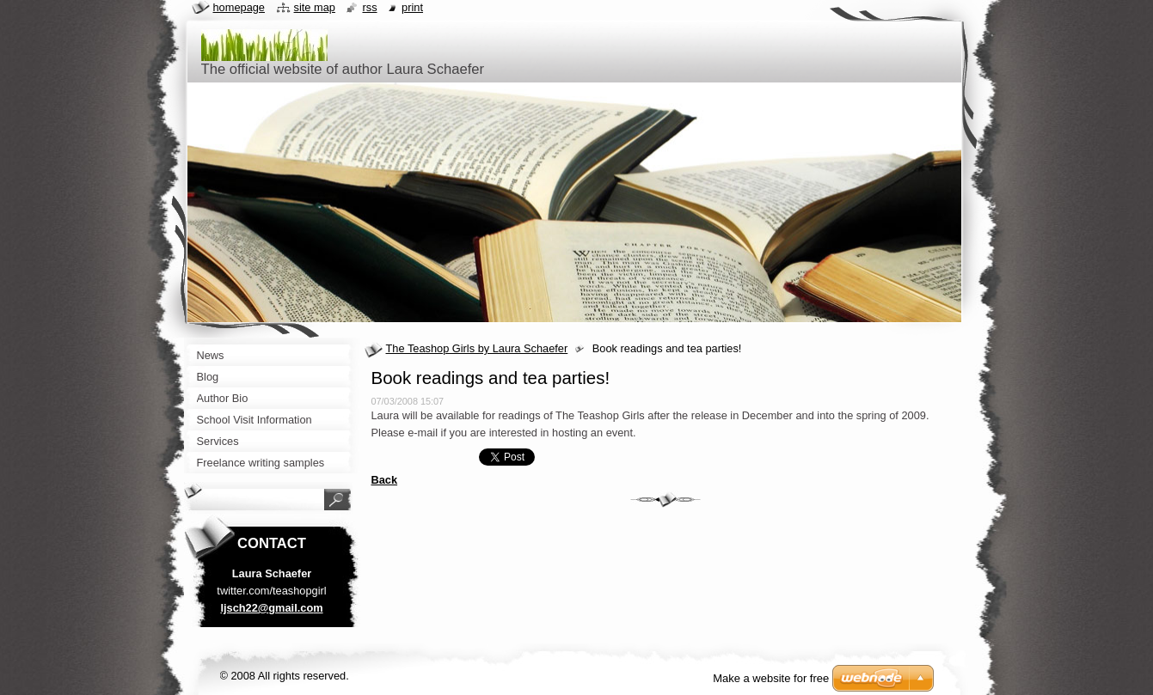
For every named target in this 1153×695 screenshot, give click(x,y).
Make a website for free (771, 678)
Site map (314, 7)
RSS (369, 7)
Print (412, 7)
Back (384, 479)
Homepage (239, 7)
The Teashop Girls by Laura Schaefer (477, 348)
